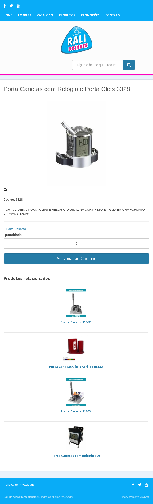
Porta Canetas (16, 229)
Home (8, 15)
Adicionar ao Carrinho (76, 258)
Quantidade (13, 235)
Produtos (67, 15)
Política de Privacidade (19, 484)
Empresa (24, 15)
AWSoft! (144, 497)
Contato (112, 15)
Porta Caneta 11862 (76, 322)
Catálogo (45, 15)
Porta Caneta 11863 (76, 411)
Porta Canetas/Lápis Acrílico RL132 (76, 366)
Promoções (90, 15)
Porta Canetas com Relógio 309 (76, 456)
